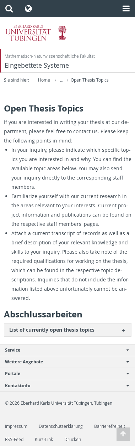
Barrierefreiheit (109, 426)
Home (44, 80)
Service (64, 350)
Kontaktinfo (64, 386)
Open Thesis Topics (90, 80)
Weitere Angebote (64, 362)
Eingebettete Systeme (37, 65)
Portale (64, 373)
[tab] (67, 329)
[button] (9, 8)
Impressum (16, 426)
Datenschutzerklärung (61, 426)
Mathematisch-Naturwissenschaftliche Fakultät (50, 56)
